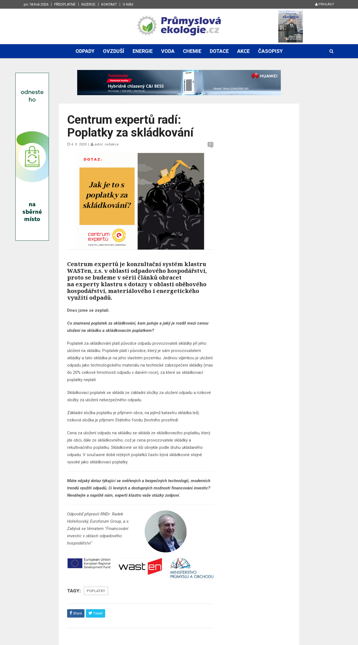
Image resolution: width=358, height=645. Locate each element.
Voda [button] (168, 51)
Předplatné (65, 4)
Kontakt (109, 4)
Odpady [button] (85, 51)
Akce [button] (243, 51)
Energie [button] (143, 51)
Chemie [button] (192, 51)
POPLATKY (96, 591)
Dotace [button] (219, 51)
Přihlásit (324, 4)
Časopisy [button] (270, 51)
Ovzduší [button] (113, 51)
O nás (128, 4)
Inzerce (88, 4)
